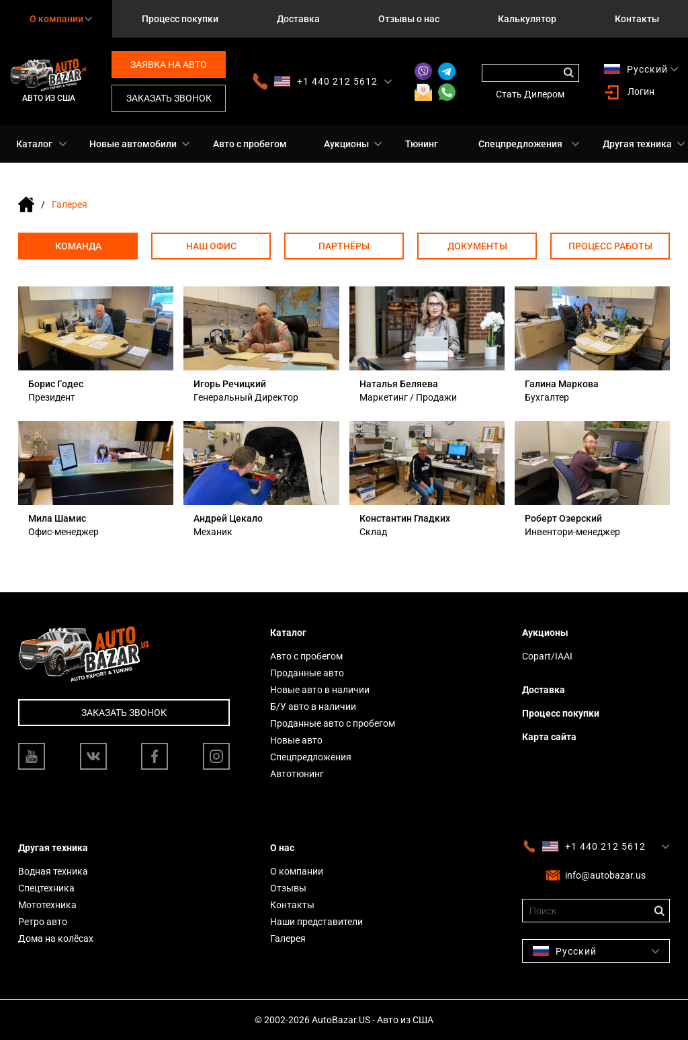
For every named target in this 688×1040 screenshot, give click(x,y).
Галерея (288, 938)
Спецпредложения (520, 143)
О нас (282, 847)
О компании (296, 871)
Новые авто (296, 740)
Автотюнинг (297, 773)
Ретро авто (42, 921)
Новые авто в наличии (320, 689)
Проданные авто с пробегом (332, 723)
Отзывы (288, 888)
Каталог (34, 143)
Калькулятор (527, 18)
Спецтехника (46, 888)
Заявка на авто (168, 64)
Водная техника (53, 871)
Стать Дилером (530, 94)
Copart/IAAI (547, 656)
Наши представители (316, 921)
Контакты (637, 18)
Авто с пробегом (250, 143)
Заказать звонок (169, 98)
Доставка (298, 18)
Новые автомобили (133, 143)
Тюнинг (421, 143)
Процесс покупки (180, 18)
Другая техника (637, 143)
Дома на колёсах (55, 938)
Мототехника (47, 904)
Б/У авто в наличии (313, 706)
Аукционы (346, 143)
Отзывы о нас (408, 18)
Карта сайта (549, 736)
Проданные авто (307, 673)
